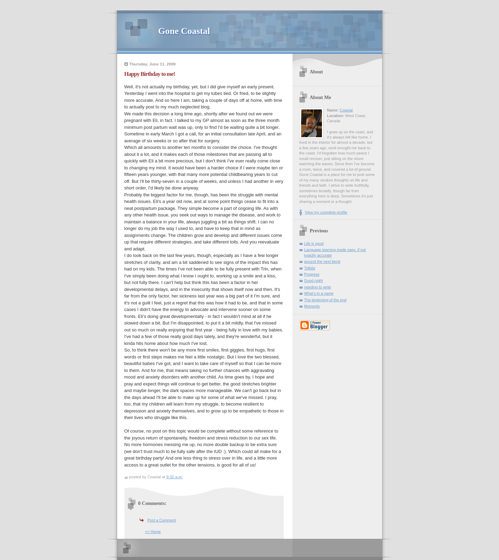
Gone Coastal (184, 31)
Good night (313, 280)
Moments (312, 306)
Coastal (346, 110)
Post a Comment (161, 520)
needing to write (317, 287)
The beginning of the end (325, 300)
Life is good (314, 243)
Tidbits (309, 268)
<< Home (153, 532)
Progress (311, 274)
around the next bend (322, 261)
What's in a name (319, 293)
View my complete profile (326, 212)
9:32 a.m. (174, 477)
